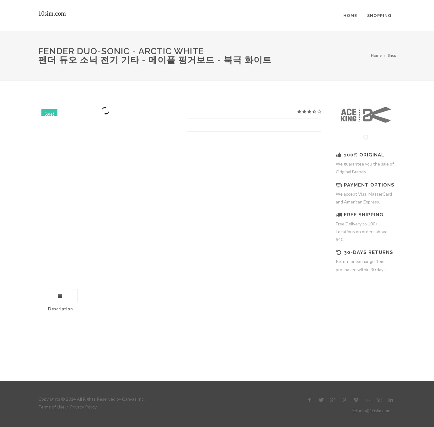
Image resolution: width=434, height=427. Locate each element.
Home (376, 55)
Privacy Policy (83, 406)
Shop (392, 55)
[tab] (60, 295)
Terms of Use (51, 406)
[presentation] (60, 296)
